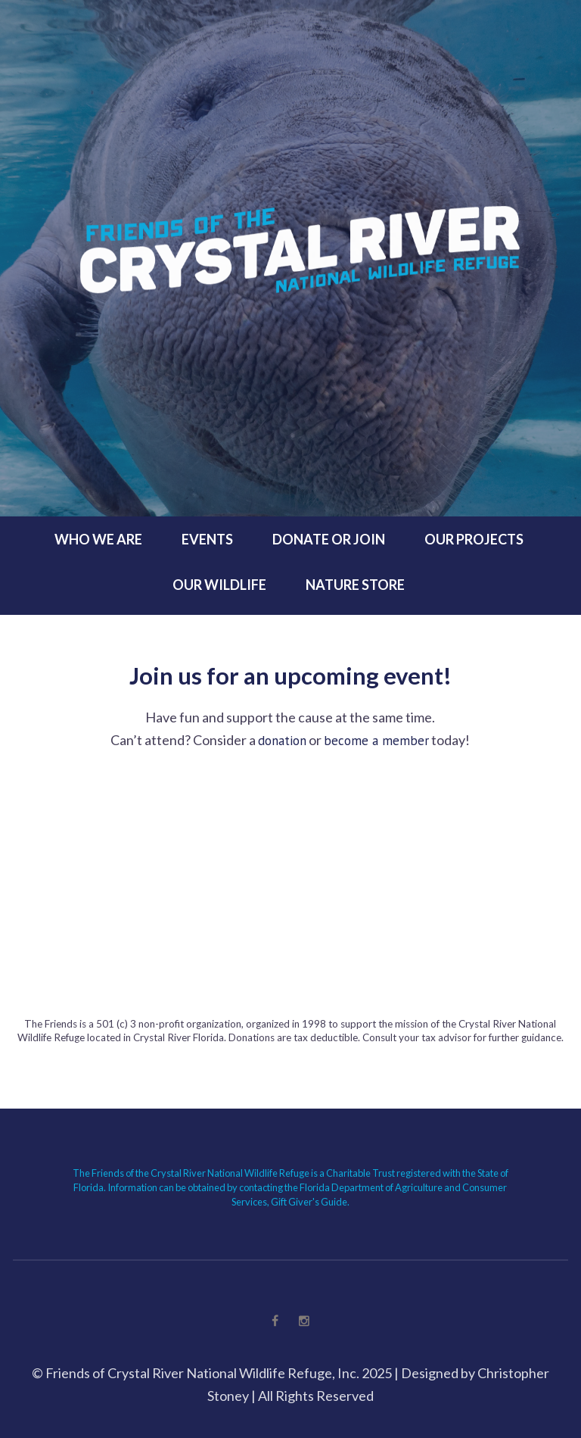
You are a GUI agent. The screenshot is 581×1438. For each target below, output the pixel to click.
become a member (376, 740)
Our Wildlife (219, 584)
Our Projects (474, 539)
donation (282, 740)
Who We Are (98, 539)
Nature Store (355, 584)
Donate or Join (328, 539)
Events (207, 539)
